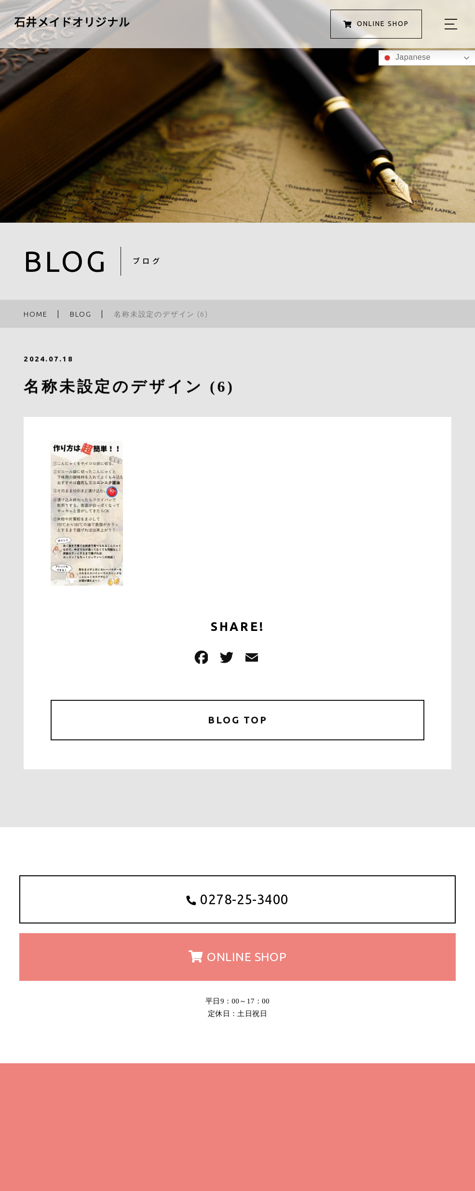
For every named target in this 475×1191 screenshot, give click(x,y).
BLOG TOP (237, 719)
